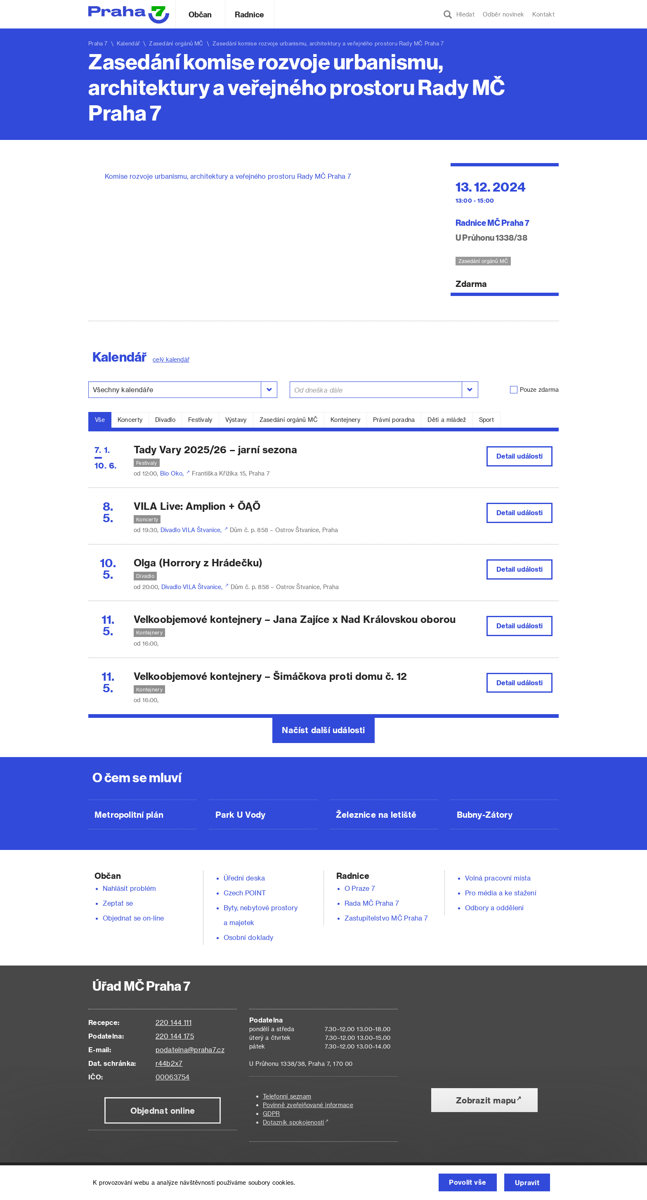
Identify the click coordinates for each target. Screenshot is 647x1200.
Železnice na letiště (376, 814)
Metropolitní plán (128, 814)
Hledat (459, 14)
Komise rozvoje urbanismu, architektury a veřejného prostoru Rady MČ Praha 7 (228, 176)
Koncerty (130, 419)
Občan (200, 14)
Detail (519, 456)
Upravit (527, 1182)
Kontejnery (345, 419)
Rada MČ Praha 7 (372, 903)
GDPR (271, 1113)
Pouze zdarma (539, 389)
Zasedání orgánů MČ (289, 419)
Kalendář (128, 43)
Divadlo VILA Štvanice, (192, 529)
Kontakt (543, 14)
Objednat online (162, 1110)
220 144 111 (173, 1022)
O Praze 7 (360, 888)
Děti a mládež (446, 419)
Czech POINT (245, 893)
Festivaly (200, 419)
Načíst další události (323, 730)
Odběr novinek (503, 14)
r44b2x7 (169, 1063)
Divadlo (165, 419)
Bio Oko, (173, 473)
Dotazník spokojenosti (293, 1122)
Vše (100, 419)
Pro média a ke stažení (500, 893)
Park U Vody (240, 814)
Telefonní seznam (287, 1096)
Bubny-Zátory (484, 814)
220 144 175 (175, 1036)
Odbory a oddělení (494, 907)
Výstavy (236, 419)
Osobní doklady (248, 937)
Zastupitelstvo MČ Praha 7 (386, 918)
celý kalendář (171, 359)
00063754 (173, 1077)
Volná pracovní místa (498, 878)
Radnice (249, 14)
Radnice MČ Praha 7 (493, 222)
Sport (486, 419)
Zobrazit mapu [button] (486, 1100)
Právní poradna (394, 419)
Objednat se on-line (133, 918)
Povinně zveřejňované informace (308, 1104)
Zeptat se (118, 903)
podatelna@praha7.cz (190, 1049)
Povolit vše (465, 1182)
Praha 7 (98, 43)
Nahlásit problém (129, 888)
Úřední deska (244, 878)
